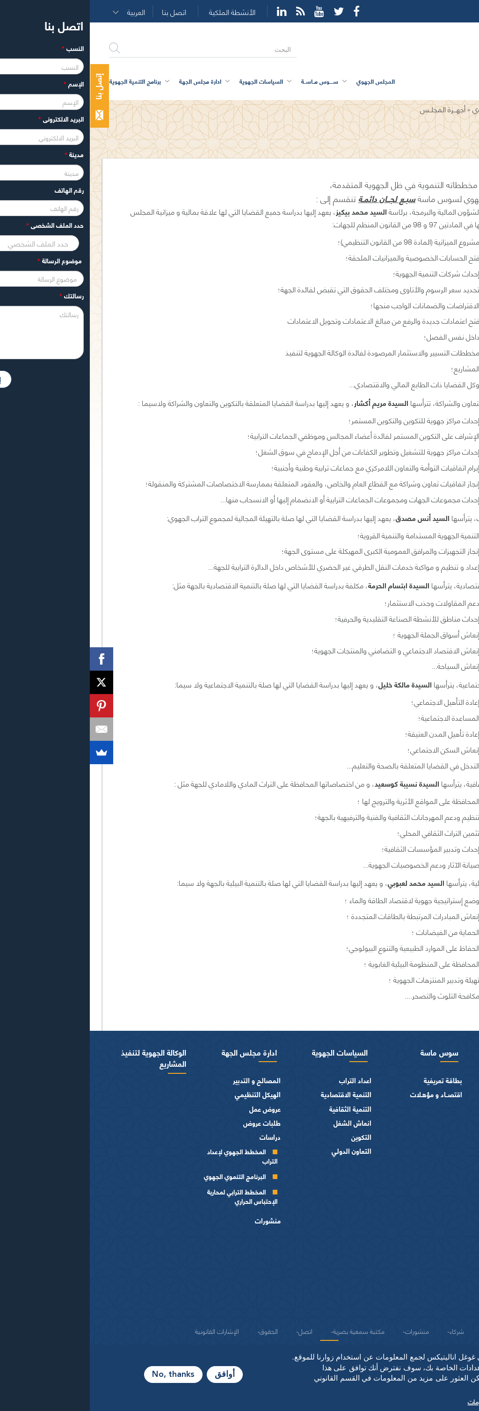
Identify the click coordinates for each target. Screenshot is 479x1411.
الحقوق (179, 1330)
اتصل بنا (84, 12)
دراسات (180, 1136)
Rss (210, 11)
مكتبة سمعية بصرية (269, 1330)
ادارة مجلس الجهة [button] (110, 81)
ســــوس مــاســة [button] (229, 81)
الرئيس (453, 1080)
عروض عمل (175, 1108)
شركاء (367, 1330)
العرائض (451, 1280)
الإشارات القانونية (127, 1330)
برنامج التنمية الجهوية (45, 81)
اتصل (216, 1330)
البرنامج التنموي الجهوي (145, 1176)
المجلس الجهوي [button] (286, 81)
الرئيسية (447, 108)
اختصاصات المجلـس (435, 1224)
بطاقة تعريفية (353, 1080)
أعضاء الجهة (446, 1145)
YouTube (229, 11)
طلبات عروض (172, 1122)
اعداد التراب (265, 1080)
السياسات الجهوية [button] (171, 81)
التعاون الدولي (262, 1150)
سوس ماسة (350, 1051)
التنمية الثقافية (261, 1108)
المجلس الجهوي (406, 108)
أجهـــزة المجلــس (353, 108)
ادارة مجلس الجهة (159, 1051)
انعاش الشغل (263, 1122)
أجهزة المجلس (443, 1159)
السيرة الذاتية (431, 1110)
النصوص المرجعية (437, 1294)
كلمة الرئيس (432, 1094)
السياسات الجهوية (250, 1051)
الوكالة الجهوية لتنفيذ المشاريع (63, 1057)
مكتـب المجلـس (428, 1189)
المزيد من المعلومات (404, 1401)
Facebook (266, 11)
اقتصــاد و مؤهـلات (346, 1094)
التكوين (271, 1136)
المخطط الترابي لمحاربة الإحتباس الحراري (152, 1196)
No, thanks (83, 1374)
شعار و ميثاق (445, 1308)
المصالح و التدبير (167, 1080)
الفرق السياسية (441, 1252)
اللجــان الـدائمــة (429, 1204)
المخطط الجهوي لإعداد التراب (152, 1155)
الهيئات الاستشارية (436, 1266)
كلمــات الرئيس (429, 1125)
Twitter (249, 11)
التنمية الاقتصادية (256, 1094)
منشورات (178, 1220)
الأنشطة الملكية (142, 12)
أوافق (135, 1374)
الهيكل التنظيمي (168, 1094)
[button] (49, 11)
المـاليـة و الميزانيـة (437, 1238)
